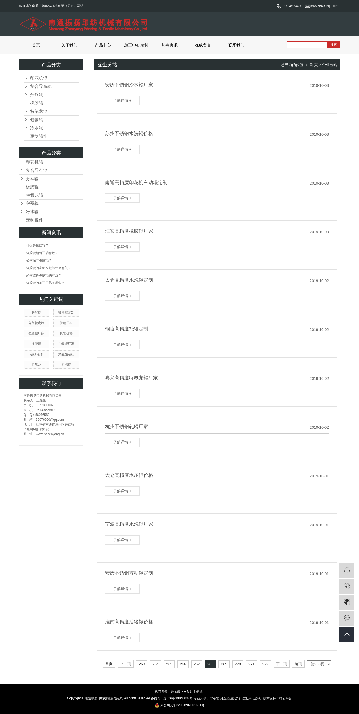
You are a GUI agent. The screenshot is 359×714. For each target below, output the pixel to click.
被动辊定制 (66, 312)
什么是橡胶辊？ (37, 245)
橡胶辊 (36, 103)
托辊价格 (66, 333)
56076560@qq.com (321, 6)
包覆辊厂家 (36, 333)
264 (156, 664)
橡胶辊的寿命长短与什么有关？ (48, 268)
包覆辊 (36, 119)
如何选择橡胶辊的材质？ (43, 275)
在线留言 (203, 45)
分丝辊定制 (36, 323)
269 (224, 664)
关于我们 (69, 45)
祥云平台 (285, 698)
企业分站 (329, 65)
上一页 (125, 664)
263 (142, 664)
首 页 (313, 65)
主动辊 (198, 692)
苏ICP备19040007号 (178, 698)
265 (169, 664)
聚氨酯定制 (66, 354)
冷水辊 (36, 128)
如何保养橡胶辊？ (39, 260)
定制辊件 (38, 136)
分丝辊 (36, 94)
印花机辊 (38, 78)
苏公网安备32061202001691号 (180, 705)
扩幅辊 (66, 364)
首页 (36, 45)
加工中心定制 (136, 45)
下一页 (281, 664)
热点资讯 (170, 45)
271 (251, 664)
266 (183, 664)
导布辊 (175, 692)
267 (197, 664)
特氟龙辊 (38, 111)
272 (265, 664)
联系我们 (236, 45)
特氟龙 (36, 364)
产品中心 (103, 45)
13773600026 (288, 6)
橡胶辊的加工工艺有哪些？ (45, 283)
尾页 (298, 664)
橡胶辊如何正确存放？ (42, 253)
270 (238, 664)
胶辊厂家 (66, 323)
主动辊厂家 (66, 344)
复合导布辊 (41, 86)
